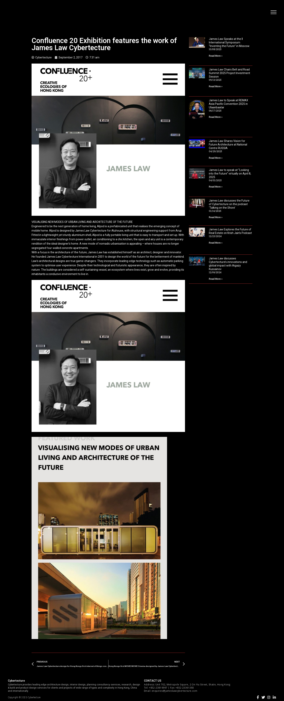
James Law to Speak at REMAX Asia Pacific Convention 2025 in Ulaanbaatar (228, 104)
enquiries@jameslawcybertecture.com (174, 691)
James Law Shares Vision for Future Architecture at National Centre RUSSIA (228, 144)
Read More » (215, 55)
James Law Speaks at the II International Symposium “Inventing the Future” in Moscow (229, 42)
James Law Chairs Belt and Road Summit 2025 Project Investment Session (229, 73)
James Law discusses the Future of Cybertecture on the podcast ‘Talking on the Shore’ (229, 204)
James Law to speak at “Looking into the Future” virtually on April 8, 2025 (230, 173)
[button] (273, 13)
